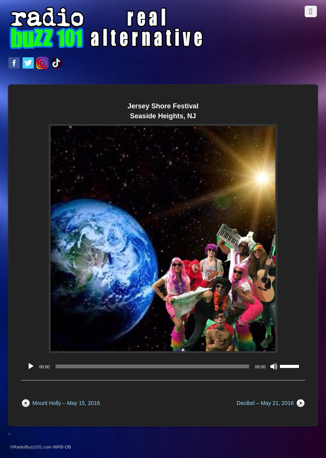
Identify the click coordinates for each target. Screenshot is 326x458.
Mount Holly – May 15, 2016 (66, 403)
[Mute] (274, 366)
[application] (163, 366)
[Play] (31, 366)
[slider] (152, 366)
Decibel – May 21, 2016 (265, 403)
